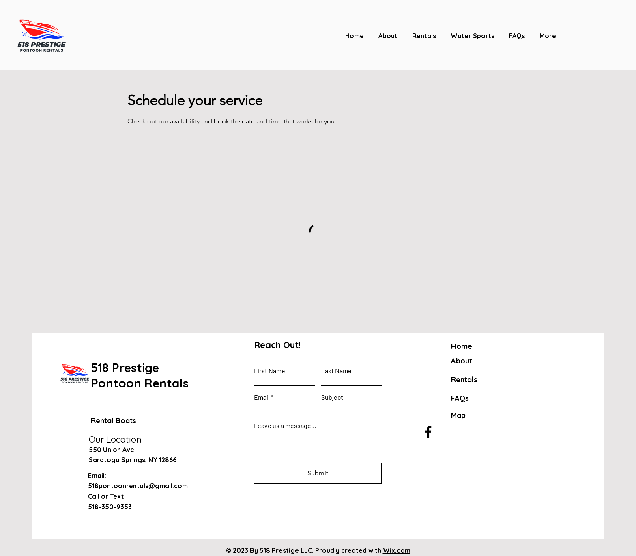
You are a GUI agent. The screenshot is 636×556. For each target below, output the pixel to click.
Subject (332, 397)
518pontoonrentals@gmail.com (138, 486)
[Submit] (318, 473)
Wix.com (396, 550)
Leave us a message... (285, 425)
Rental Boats (113, 420)
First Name (269, 371)
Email (262, 397)
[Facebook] (428, 432)
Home (461, 346)
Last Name (336, 371)
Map (458, 415)
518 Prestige (125, 367)
